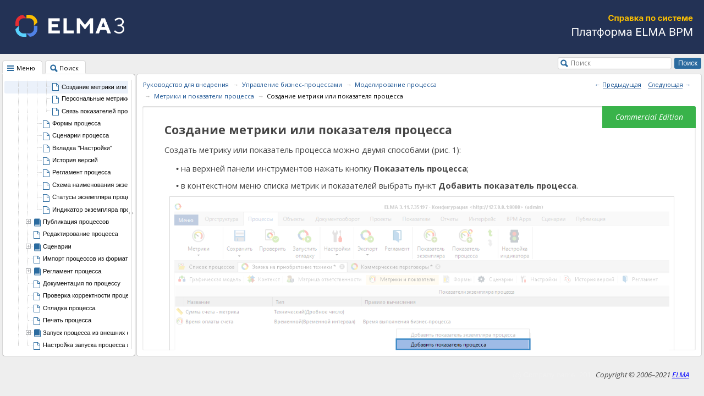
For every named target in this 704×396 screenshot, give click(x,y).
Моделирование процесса (396, 84)
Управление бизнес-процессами (292, 84)
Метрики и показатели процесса (204, 96)
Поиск (581, 62)
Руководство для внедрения (186, 84)
